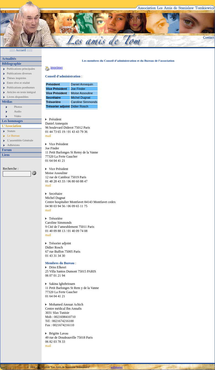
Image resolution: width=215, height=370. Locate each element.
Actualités (9, 59)
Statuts (11, 131)
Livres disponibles (17, 96)
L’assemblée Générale (20, 140)
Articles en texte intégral (21, 92)
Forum (7, 150)
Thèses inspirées (16, 78)
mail (48, 136)
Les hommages (12, 121)
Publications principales (21, 68)
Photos (18, 106)
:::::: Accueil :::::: (21, 50)
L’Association (11, 126)
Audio (18, 111)
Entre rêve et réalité (18, 82)
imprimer (54, 67)
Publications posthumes (21, 87)
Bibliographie (11, 64)
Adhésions (13, 145)
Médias (7, 102)
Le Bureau (13, 135)
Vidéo (17, 116)
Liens (6, 155)
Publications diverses (19, 73)
